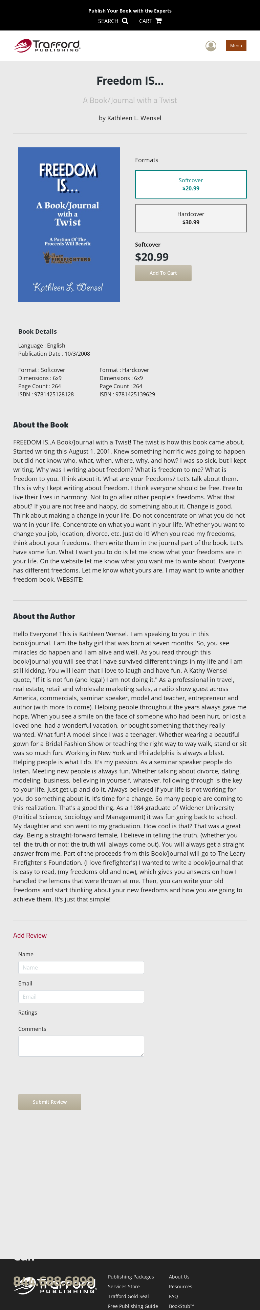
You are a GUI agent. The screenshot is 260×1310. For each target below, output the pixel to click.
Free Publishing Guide (133, 1306)
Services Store (124, 1286)
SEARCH (113, 21)
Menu (236, 45)
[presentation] (69, 1075)
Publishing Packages (131, 1276)
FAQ (173, 1296)
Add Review (30, 935)
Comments (32, 1029)
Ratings (27, 1012)
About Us (179, 1276)
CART (150, 21)
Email (25, 983)
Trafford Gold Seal (128, 1296)
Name (26, 954)
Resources (180, 1286)
